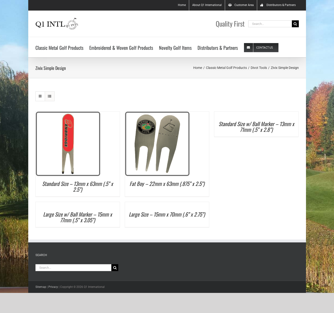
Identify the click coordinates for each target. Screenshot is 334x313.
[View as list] (48, 96)
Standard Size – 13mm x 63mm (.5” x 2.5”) (76, 186)
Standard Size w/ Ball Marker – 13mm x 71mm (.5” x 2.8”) (255, 126)
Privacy (52, 287)
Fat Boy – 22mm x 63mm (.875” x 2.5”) (165, 183)
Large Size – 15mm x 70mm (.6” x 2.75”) (166, 214)
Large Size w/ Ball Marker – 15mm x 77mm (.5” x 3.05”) (76, 217)
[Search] (294, 23)
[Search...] (269, 23)
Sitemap (39, 287)
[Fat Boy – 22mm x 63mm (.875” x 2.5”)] (156, 114)
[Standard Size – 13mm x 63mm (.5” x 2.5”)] (66, 114)
